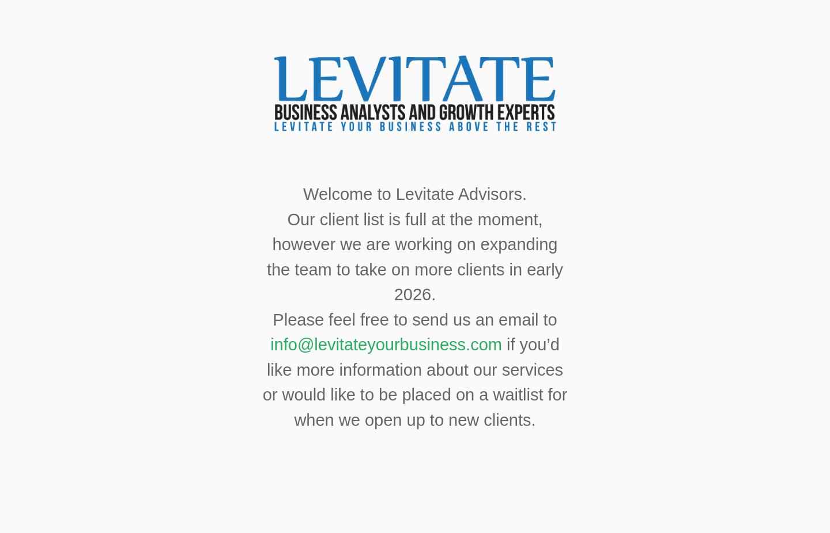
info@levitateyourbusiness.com (386, 344)
